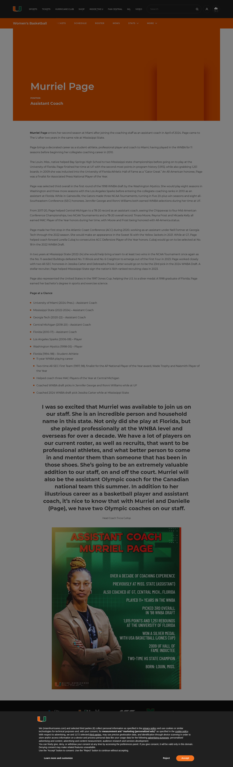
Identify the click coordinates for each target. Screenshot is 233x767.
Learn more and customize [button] (58, 758)
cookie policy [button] (181, 731)
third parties (95, 734)
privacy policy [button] (149, 728)
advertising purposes (158, 737)
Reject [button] (166, 758)
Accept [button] (185, 758)
